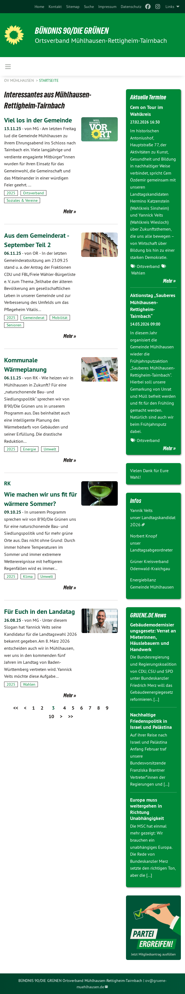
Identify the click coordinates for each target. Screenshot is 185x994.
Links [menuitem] (170, 6)
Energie (29, 449)
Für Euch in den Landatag (39, 611)
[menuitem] (39, 6)
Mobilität (60, 317)
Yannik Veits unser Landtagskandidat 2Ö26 (152, 517)
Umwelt (50, 449)
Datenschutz (131, 6)
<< (15, 707)
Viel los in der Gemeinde (38, 120)
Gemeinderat (33, 317)
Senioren (14, 325)
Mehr (68, 211)
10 (51, 716)
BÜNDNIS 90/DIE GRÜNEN (72, 31)
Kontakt (55, 6)
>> (70, 716)
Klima (28, 576)
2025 (11, 193)
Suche (89, 6)
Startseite (49, 80)
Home (39, 6)
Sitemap (73, 6)
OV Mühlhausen (19, 80)
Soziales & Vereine (22, 200)
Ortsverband (33, 193)
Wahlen (29, 684)
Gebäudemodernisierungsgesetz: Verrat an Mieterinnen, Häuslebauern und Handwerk (153, 637)
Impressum (107, 6)
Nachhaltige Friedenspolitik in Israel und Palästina (151, 721)
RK (7, 483)
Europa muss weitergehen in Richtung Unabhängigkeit (147, 809)
